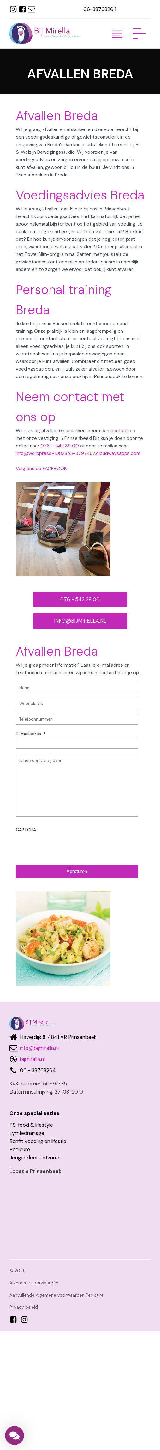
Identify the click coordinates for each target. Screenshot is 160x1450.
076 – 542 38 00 (59, 446)
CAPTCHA (26, 829)
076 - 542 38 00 (80, 599)
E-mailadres (31, 733)
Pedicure (19, 1149)
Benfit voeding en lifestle (37, 1141)
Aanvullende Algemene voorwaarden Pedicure (56, 1295)
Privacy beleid (23, 1307)
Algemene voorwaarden (33, 1283)
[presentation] (64, 846)
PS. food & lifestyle (31, 1125)
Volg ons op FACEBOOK (41, 468)
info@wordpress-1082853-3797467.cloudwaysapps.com (78, 453)
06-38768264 (100, 9)
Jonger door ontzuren (35, 1157)
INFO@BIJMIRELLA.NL (80, 621)
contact (119, 431)
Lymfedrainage (26, 1133)
